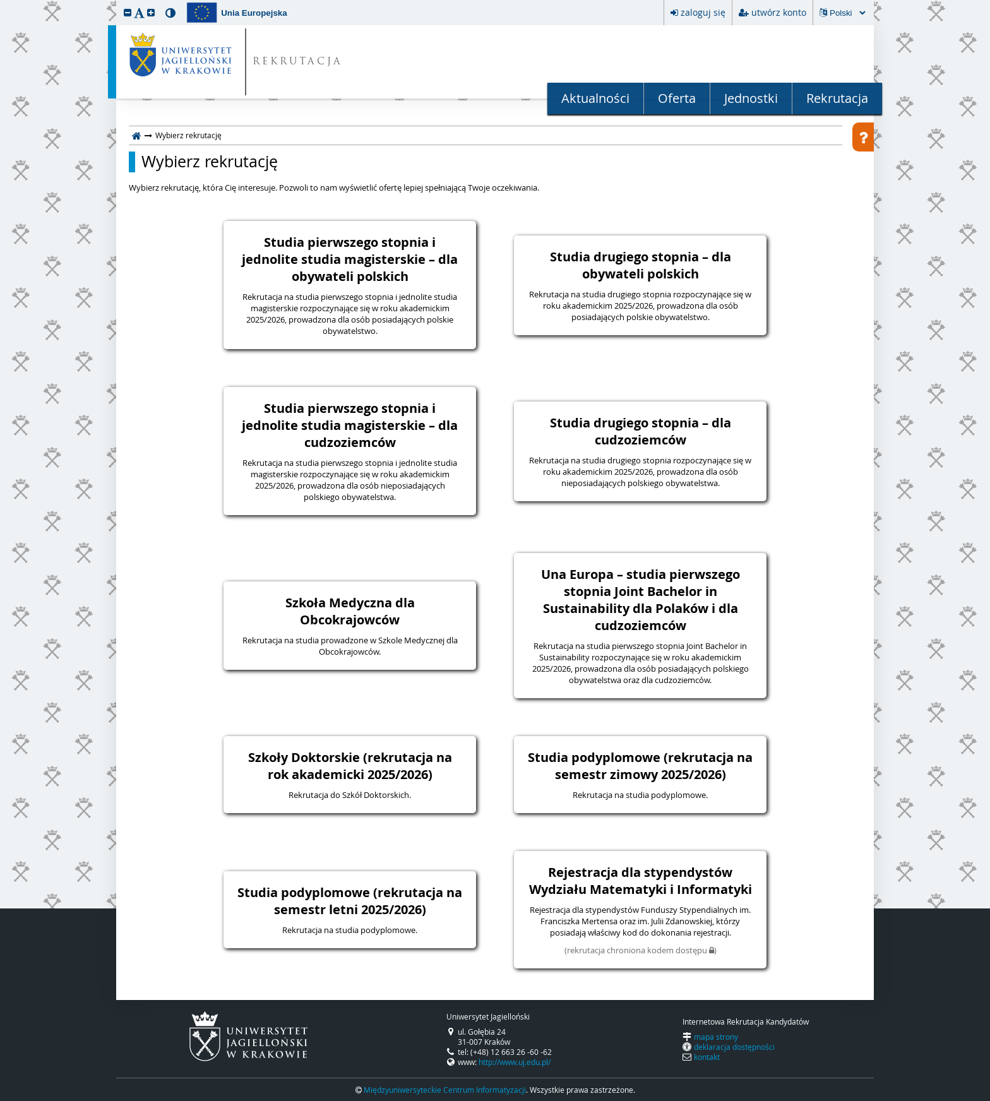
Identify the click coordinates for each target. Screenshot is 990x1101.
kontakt (707, 1057)
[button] (127, 12)
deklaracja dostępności (734, 1047)
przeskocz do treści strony (3, 3)
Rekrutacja (837, 98)
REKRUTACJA (298, 62)
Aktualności (595, 98)
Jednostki (751, 98)
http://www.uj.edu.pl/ (515, 1062)
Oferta (677, 98)
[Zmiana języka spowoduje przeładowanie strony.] (847, 13)
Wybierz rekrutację (209, 162)
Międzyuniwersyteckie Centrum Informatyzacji (445, 1090)
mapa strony (716, 1037)
